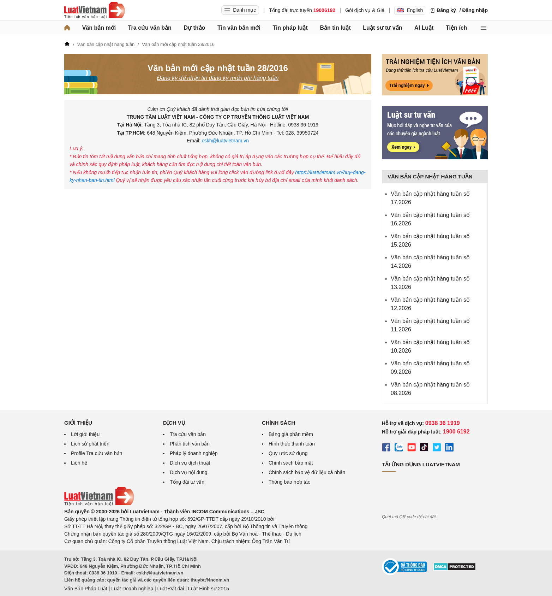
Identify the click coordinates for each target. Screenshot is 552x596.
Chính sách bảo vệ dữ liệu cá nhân (307, 472)
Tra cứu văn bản (150, 28)
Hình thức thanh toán (292, 444)
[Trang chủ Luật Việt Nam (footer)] (99, 504)
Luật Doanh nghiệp (132, 588)
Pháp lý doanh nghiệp (194, 453)
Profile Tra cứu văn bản (96, 453)
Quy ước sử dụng (288, 453)
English (410, 10)
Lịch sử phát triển (90, 444)
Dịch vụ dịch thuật (190, 463)
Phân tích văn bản (190, 444)
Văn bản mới (99, 28)
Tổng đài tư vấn (187, 482)
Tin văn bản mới (238, 28)
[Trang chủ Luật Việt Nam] (94, 10)
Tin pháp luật (289, 28)
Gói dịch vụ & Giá (364, 10)
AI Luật (423, 28)
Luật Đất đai (170, 588)
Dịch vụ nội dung (189, 472)
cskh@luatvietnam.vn (224, 140)
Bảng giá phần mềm (291, 434)
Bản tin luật (335, 28)
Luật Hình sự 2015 (208, 588)
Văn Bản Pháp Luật (85, 588)
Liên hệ (79, 463)
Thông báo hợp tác (289, 482)
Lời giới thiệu (85, 434)
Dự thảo (194, 28)
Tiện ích (456, 28)
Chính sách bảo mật (291, 463)
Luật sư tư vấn (382, 28)
